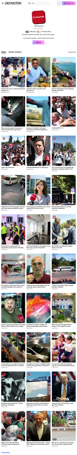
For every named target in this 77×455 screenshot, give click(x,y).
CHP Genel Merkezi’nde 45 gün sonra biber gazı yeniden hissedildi (38, 247)
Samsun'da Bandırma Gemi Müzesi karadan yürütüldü (63, 89)
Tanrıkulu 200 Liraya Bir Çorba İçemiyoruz (36, 89)
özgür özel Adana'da (7, 167)
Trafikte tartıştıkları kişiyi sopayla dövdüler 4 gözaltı (62, 286)
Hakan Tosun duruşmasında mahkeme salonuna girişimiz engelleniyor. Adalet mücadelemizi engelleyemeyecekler (12, 443)
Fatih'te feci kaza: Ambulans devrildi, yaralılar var (13, 89)
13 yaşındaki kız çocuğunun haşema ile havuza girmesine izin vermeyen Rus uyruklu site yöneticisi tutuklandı (12, 364)
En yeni (72, 52)
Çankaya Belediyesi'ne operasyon (37, 167)
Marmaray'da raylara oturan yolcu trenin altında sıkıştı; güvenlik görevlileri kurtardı (12, 129)
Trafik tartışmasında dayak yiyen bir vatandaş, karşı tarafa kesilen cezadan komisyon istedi (37, 286)
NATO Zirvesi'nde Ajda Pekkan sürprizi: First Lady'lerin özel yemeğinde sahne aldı (61, 325)
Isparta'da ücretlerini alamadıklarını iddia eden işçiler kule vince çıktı (37, 404)
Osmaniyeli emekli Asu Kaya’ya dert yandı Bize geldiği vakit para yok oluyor (13, 286)
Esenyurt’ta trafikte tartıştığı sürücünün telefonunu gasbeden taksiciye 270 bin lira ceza (36, 129)
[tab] (3, 52)
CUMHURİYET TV (57, 128)
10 (9, 453)
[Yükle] (59, 3)
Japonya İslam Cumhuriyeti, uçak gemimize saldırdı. (62, 404)
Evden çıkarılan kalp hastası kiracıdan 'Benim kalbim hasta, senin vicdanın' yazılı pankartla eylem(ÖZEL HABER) (13, 325)
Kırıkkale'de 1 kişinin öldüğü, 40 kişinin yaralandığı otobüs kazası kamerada (36, 325)
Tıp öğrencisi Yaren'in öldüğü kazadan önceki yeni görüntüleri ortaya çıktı (38, 364)
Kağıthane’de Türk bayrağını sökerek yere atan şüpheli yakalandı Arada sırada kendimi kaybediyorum (13, 207)
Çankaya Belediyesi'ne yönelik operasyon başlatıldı (61, 207)
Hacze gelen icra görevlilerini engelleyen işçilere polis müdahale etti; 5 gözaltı (12, 247)
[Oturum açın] (69, 3)
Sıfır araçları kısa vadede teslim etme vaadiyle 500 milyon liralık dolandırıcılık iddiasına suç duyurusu (38, 207)
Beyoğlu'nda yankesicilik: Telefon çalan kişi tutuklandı (12, 404)
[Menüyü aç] (2, 3)
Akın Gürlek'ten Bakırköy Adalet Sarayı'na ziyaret (62, 247)
